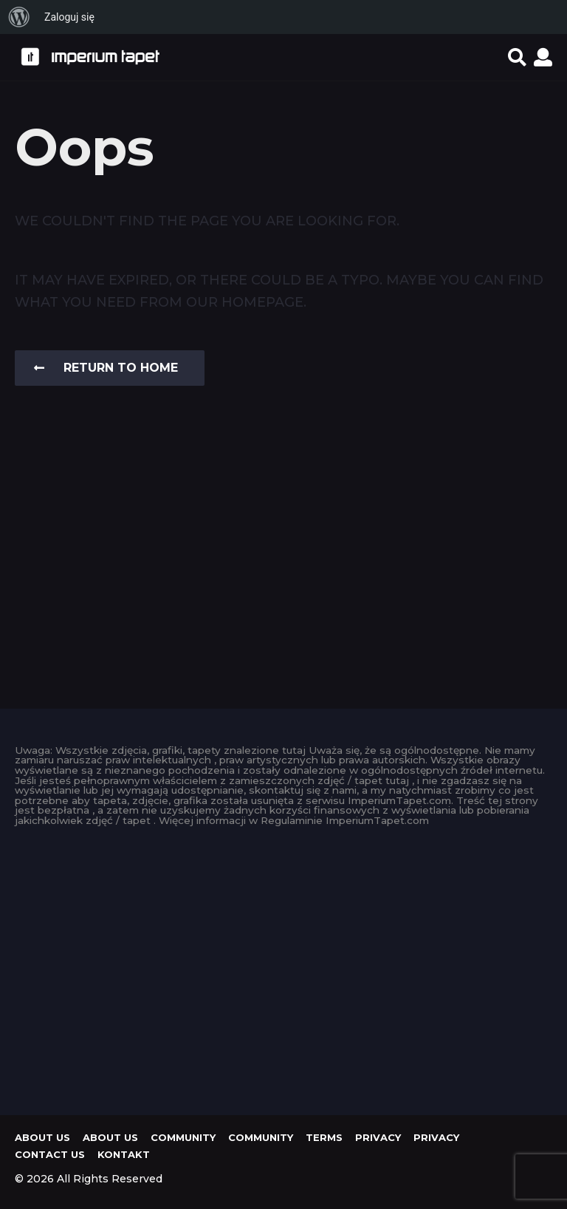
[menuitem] (19, 17)
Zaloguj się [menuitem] (69, 17)
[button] (517, 57)
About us (42, 1137)
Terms (324, 1137)
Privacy (378, 1137)
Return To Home (106, 368)
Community (183, 1137)
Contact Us (50, 1154)
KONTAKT (123, 1154)
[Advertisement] (283, 966)
